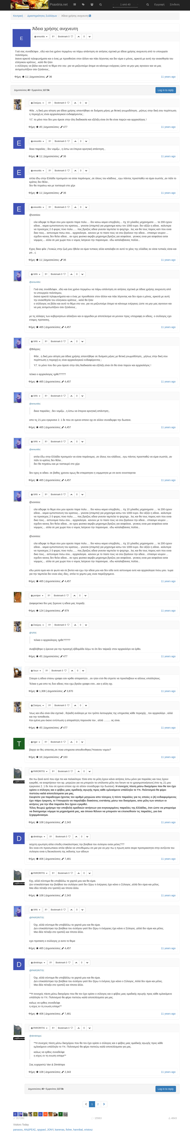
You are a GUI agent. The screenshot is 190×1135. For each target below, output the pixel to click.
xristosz (88, 1129)
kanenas (59, 1129)
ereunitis (41, 36)
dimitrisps (38, 836)
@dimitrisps (35, 1036)
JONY (50, 1129)
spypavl (41, 1129)
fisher (69, 1129)
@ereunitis (34, 282)
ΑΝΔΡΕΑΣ (30, 1129)
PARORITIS (39, 771)
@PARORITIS (36, 917)
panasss (18, 1129)
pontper (37, 595)
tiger (35, 742)
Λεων (36, 670)
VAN (35, 274)
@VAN (32, 633)
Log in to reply (166, 90)
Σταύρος (37, 103)
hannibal (78, 1129)
